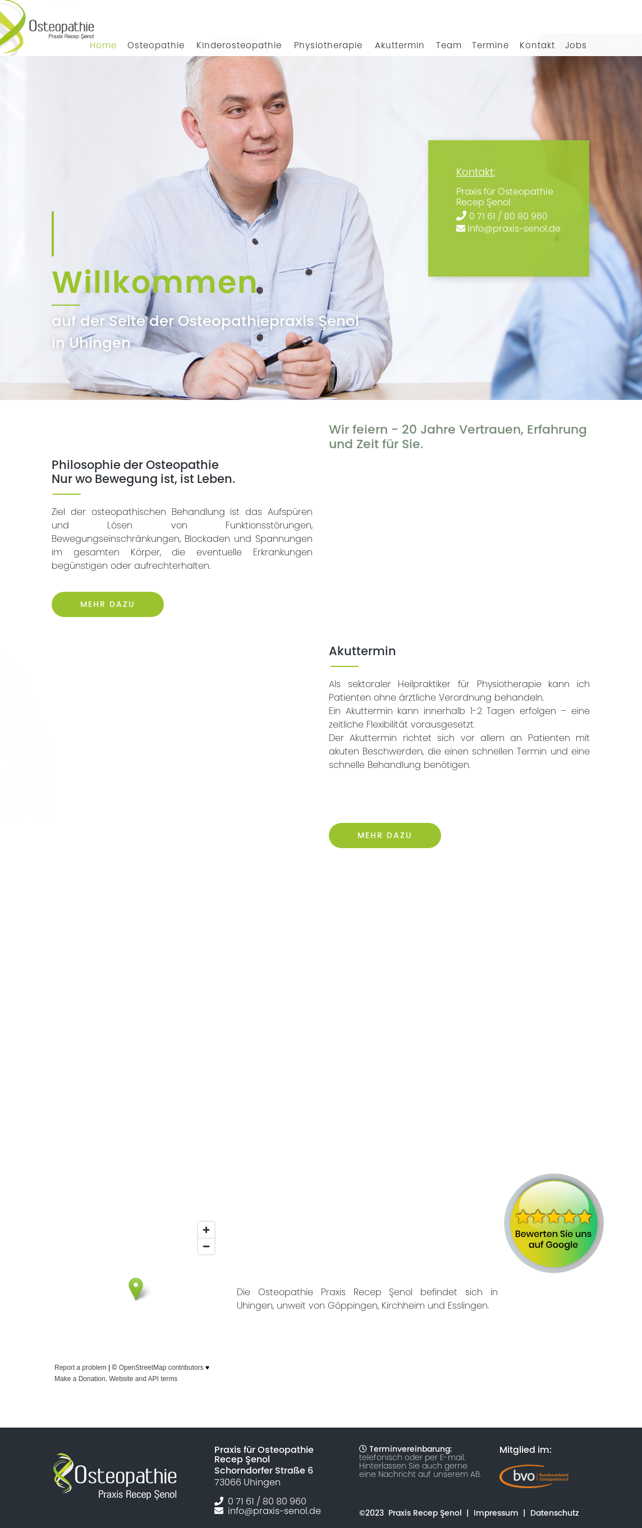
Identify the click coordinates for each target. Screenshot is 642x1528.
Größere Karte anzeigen (87, 1391)
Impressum (496, 1512)
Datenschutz (554, 1512)
